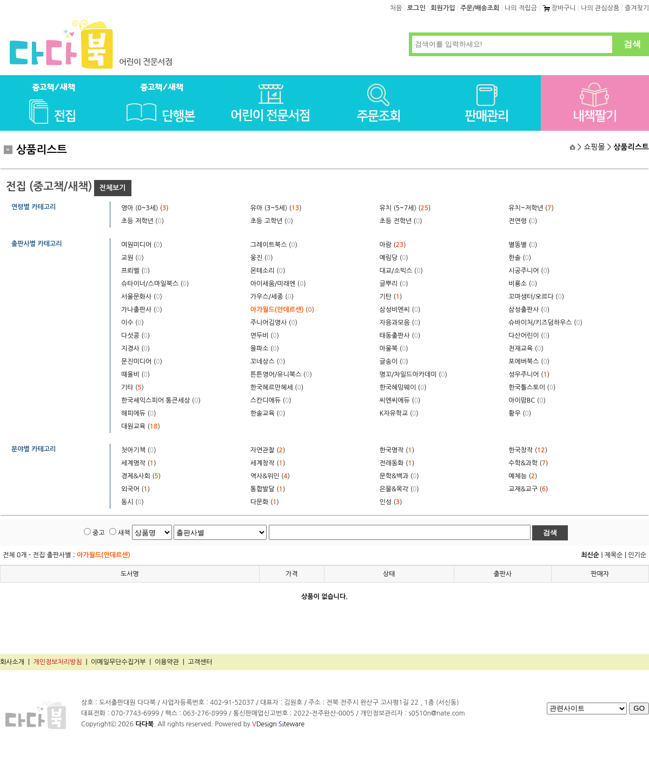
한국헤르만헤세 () (276, 387)
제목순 (614, 555)
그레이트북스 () (273, 245)
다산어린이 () (528, 335)
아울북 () (394, 348)
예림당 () (394, 258)
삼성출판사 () (528, 309)
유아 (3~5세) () (276, 208)
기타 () (132, 387)
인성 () (391, 502)
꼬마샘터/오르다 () (536, 296)
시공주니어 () (528, 271)
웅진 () (261, 258)
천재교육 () (525, 348)
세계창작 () (267, 463)
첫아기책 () (138, 450)
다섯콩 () (135, 335)
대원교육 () (140, 426)
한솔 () (519, 258)
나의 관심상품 (600, 8)
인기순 (637, 555)
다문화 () (264, 502)
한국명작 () (397, 450)
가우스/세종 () (272, 296)
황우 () (519, 413)
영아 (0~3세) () (145, 208)
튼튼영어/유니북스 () (281, 374)
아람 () (393, 245)
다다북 (144, 724)
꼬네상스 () (267, 361)
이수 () (132, 322)
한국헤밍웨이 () (403, 387)
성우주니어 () (528, 374)
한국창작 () (527, 450)
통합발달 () (267, 489)
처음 (396, 8)
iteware (291, 724)
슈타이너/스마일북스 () (155, 283)
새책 (124, 533)
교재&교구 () (528, 489)
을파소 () (264, 348)
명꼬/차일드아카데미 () (413, 374)
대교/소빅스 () (401, 271)
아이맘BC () (527, 400)
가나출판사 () (141, 309)
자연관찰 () (267, 450)
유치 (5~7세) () (405, 208)
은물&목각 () (399, 489)
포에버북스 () (528, 361)
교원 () (132, 258)
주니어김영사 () (273, 322)
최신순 (590, 555)
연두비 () (264, 335)
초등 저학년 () (142, 221)
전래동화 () (397, 463)
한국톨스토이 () (531, 387)
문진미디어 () (141, 361)
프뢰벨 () (135, 271)
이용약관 (167, 662)
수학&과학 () (528, 463)
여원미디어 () (141, 245)
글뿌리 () (394, 283)
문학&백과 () (399, 476)
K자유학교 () (399, 413)
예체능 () (522, 476)
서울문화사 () (141, 296)
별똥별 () (522, 245)
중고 (98, 533)
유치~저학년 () (531, 208)
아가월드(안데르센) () (282, 309)
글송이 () (394, 361)
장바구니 (558, 8)
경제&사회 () (141, 476)
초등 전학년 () (401, 221)
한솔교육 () (267, 413)
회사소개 (12, 662)
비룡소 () (522, 283)
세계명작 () (138, 463)
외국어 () (135, 489)
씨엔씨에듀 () (400, 400)
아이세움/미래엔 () (278, 283)
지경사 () (135, 348)
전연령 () (522, 221)
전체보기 (113, 187)
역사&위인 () (270, 476)
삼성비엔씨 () (400, 309)
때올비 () (135, 374)
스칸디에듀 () (271, 400)
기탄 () (391, 296)
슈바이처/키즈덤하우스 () (545, 322)
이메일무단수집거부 (118, 662)
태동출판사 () (400, 335)
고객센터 (200, 662)
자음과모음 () (400, 322)
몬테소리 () (267, 271)
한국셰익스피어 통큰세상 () (161, 400)
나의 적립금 (521, 8)
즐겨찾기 (637, 8)
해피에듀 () (138, 413)
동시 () (132, 502)
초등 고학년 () (271, 221)
